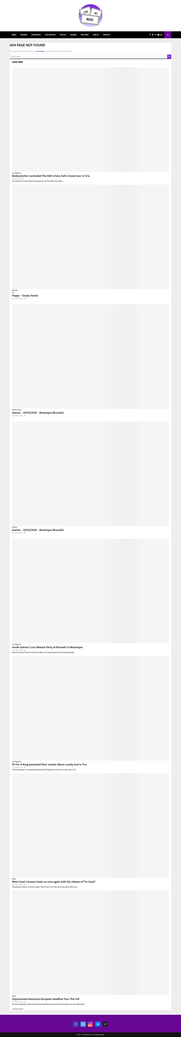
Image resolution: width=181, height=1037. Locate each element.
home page (40, 51)
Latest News (17, 61)
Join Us (96, 35)
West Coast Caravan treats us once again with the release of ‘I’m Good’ (53, 882)
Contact (106, 35)
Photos (63, 35)
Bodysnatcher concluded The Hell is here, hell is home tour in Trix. (51, 176)
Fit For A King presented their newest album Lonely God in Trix (49, 764)
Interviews (36, 35)
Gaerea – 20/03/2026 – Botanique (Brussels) (38, 413)
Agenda (73, 35)
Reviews (23, 35)
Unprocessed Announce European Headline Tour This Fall (45, 999)
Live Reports (50, 35)
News (14, 35)
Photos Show (16, 410)
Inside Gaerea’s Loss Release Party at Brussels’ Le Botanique (47, 647)
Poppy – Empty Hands (25, 295)
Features (85, 35)
